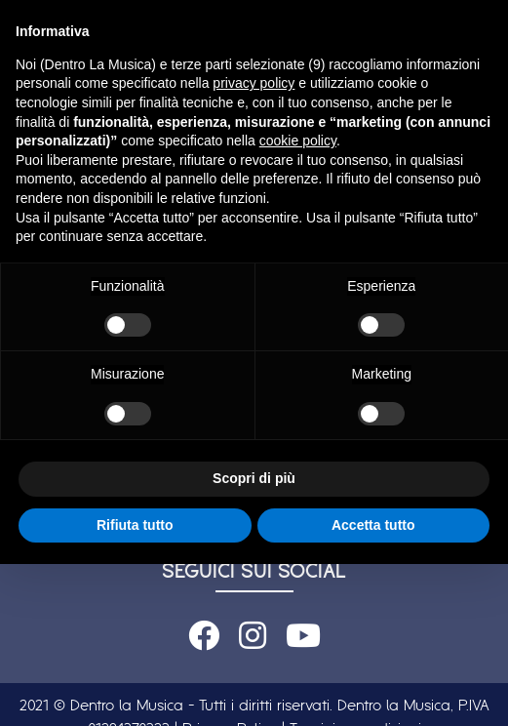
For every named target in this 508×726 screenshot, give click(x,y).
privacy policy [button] (253, 83)
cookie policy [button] (297, 140)
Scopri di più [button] (254, 478)
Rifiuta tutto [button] (135, 525)
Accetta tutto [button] (373, 525)
